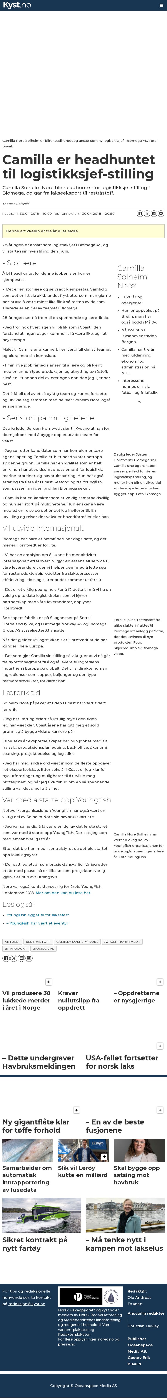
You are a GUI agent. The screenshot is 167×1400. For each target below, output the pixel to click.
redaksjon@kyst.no (26, 1304)
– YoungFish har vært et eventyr (37, 923)
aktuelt (12, 941)
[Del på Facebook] (140, 213)
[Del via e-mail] (161, 213)
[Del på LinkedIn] (154, 213)
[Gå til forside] (17, 5)
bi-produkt (16, 948)
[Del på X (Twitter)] (147, 213)
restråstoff (38, 941)
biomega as (43, 948)
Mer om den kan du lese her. (64, 893)
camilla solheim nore (77, 941)
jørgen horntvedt (122, 941)
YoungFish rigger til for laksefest (38, 915)
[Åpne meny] (162, 5)
